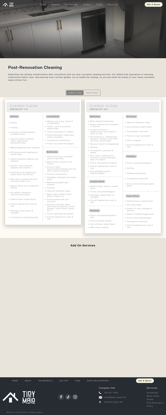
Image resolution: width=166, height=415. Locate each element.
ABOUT (28, 381)
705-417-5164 (111, 393)
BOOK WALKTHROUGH (98, 381)
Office (150, 406)
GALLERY (63, 381)
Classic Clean (75, 93)
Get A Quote (153, 4)
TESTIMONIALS (45, 381)
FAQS (77, 381)
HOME (15, 381)
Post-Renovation (155, 403)
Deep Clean (92, 93)
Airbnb (150, 399)
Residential (152, 393)
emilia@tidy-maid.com (115, 397)
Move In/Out (153, 396)
